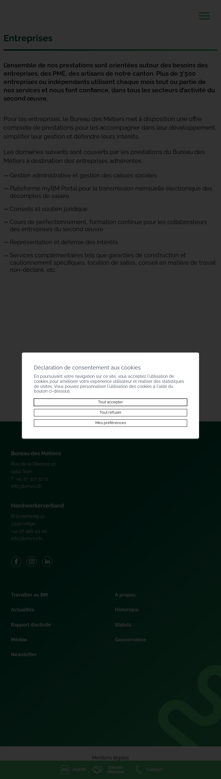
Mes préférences (110, 423)
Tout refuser (110, 412)
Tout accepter (110, 402)
